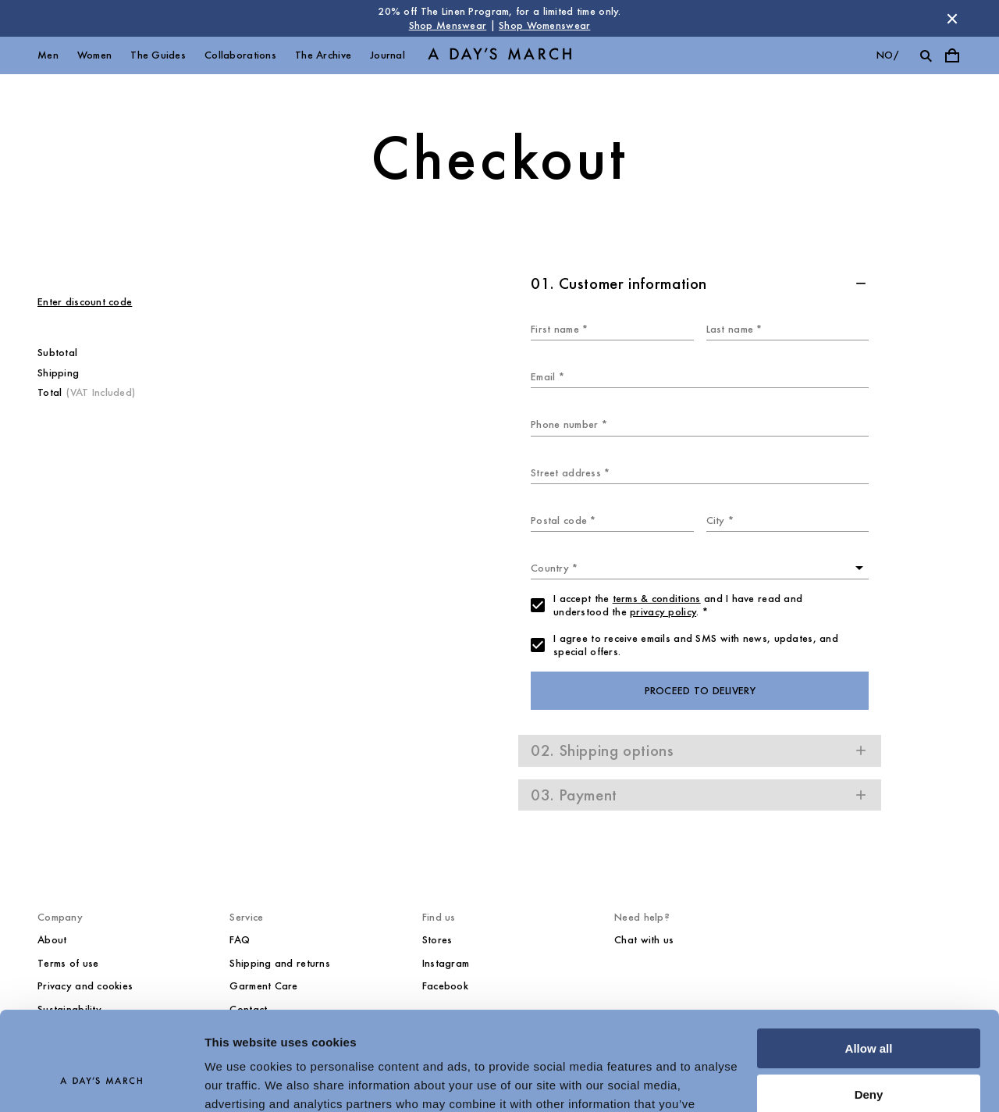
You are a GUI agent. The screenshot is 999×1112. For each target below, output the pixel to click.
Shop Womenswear (544, 25)
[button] (699, 283)
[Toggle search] (925, 55)
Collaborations (240, 55)
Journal (387, 55)
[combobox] (700, 568)
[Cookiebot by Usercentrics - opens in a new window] (101, 1081)
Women (94, 55)
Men (48, 55)
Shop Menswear (448, 25)
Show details (240, 1081)
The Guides (158, 55)
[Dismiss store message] (952, 18)
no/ (887, 55)
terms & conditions (657, 598)
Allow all (869, 964)
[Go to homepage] (499, 56)
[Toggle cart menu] (952, 55)
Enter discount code (84, 301)
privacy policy (663, 611)
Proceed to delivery (700, 690)
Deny (869, 1009)
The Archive (323, 55)
